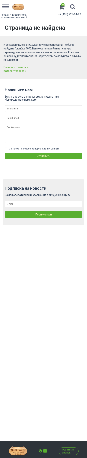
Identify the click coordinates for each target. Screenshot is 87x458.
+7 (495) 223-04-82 (69, 14)
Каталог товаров (15, 70)
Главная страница (16, 67)
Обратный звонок (68, 451)
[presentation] (33, 166)
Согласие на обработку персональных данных (34, 148)
